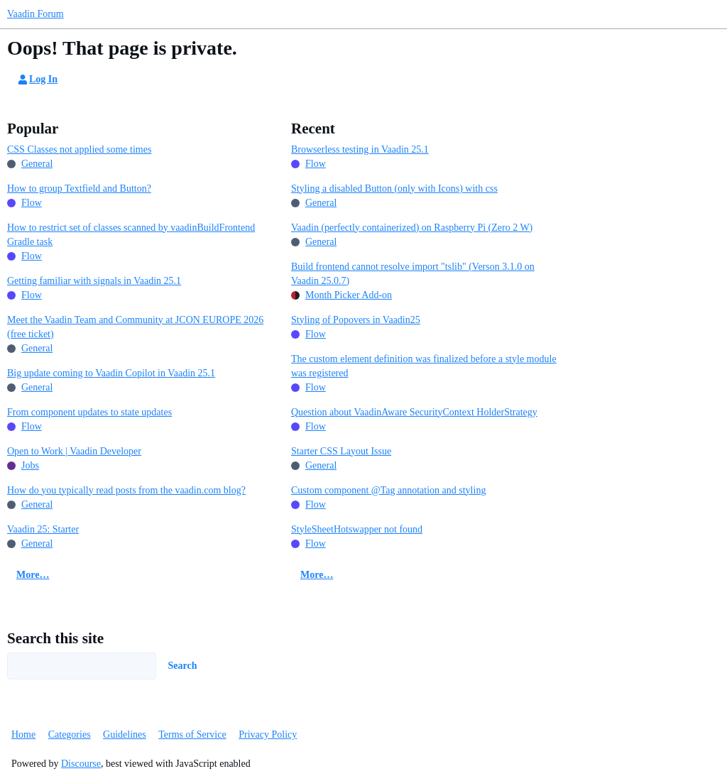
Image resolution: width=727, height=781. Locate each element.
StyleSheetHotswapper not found (356, 529)
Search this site (55, 638)
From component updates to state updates (89, 412)
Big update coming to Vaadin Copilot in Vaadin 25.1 (111, 373)
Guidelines (124, 734)
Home (23, 734)
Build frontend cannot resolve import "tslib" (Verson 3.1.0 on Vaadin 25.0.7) (413, 273)
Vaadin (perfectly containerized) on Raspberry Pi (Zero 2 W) (411, 227)
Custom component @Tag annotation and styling (388, 490)
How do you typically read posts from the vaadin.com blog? (126, 490)
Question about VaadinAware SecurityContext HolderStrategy (414, 412)
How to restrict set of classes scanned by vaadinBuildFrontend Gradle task (131, 234)
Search (182, 665)
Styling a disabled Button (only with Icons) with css (394, 188)
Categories (69, 734)
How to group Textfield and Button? (79, 188)
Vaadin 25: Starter (43, 529)
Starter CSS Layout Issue (341, 451)
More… (32, 574)
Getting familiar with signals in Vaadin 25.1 (94, 280)
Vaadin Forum (35, 14)
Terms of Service (192, 734)
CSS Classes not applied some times (79, 149)
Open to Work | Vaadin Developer (74, 451)
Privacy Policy (268, 734)
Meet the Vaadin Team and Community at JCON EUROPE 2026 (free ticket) (135, 327)
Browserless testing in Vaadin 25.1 (360, 149)
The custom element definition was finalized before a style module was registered (424, 366)
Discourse (81, 763)
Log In (37, 79)
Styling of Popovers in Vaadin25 (355, 320)
